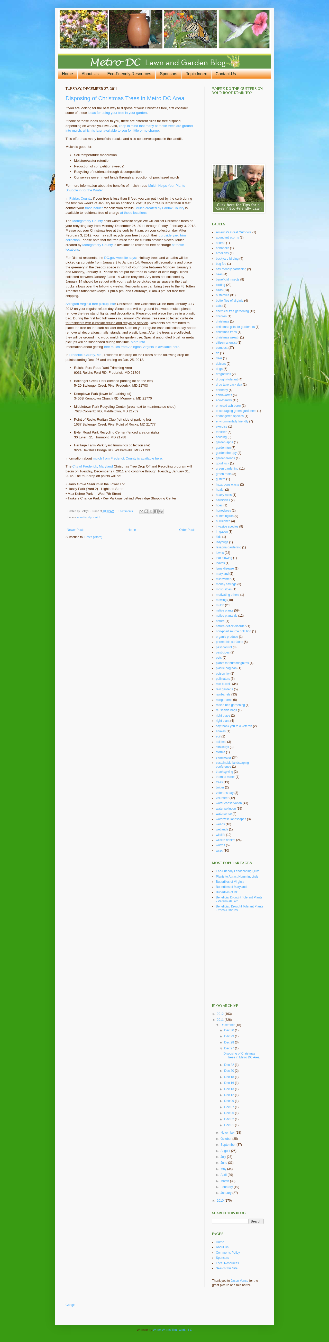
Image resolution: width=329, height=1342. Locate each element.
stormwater (223, 757)
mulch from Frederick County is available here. (128, 458)
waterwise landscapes (231, 819)
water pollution (226, 808)
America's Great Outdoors (233, 232)
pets (219, 657)
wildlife (220, 835)
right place (223, 715)
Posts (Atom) (93, 537)
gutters (220, 479)
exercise (221, 426)
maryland (222, 573)
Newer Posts (75, 530)
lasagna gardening (228, 547)
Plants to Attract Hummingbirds (237, 876)
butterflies (222, 295)
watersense (224, 814)
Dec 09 (229, 1101)
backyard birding (227, 258)
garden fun (223, 447)
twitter (220, 787)
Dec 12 (229, 1095)
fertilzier (221, 432)
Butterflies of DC (227, 892)
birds (219, 290)
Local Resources (227, 1263)
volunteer (222, 798)
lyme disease (225, 568)
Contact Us (226, 74)
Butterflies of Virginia (230, 882)
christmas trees (226, 332)
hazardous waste (227, 484)
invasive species (227, 526)
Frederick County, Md (85, 355)
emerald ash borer (228, 405)
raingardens (224, 700)
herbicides (223, 500)
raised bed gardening (230, 705)
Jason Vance (240, 1280)
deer (219, 358)
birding (220, 285)
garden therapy (226, 453)
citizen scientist (226, 342)
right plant (223, 721)
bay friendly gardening (231, 269)
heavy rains (224, 495)
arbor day (222, 253)
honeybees (223, 510)
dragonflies (223, 374)
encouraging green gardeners (236, 411)
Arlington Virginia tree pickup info (90, 304)
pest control (224, 647)
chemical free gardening (232, 311)
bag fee (221, 264)
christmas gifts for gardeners (235, 327)
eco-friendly (84, 517)
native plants (224, 610)
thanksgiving (224, 772)
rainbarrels (223, 694)
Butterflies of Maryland (231, 887)
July (224, 1157)
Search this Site (226, 1268)
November (228, 1132)
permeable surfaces (229, 642)
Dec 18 (229, 1077)
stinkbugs (222, 747)
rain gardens (224, 689)
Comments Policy (228, 1252)
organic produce (227, 637)
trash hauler (94, 208)
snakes (221, 731)
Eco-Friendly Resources (129, 74)
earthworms (224, 395)
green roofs (224, 474)
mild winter (223, 579)
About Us (90, 74)
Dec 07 (229, 1107)
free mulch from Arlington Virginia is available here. (142, 347)
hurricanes (223, 521)
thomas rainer (225, 777)
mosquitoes (224, 589)
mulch (96, 517)
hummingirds (225, 516)
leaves (220, 563)
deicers (221, 364)
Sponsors (168, 74)
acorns (220, 243)
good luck (222, 463)
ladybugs (222, 542)
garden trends (225, 458)
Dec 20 (229, 1071)
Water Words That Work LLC (172, 1330)
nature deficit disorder (230, 626)
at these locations (133, 213)
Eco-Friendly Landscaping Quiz (237, 871)
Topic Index (196, 74)
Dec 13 (229, 1089)
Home (67, 74)
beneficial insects (227, 279)
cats (219, 306)
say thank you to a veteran (234, 726)
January (226, 1193)
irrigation (222, 531)
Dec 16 (229, 1083)
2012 (221, 1014)
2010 (221, 1200)
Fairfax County (80, 198)
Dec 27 (229, 1048)
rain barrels (223, 684)
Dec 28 (229, 1042)
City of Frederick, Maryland (92, 466)
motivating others (227, 595)
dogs (219, 369)
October (226, 1139)
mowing (221, 600)
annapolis (222, 248)
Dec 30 (229, 1030)
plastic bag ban (226, 668)
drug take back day (229, 384)
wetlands (222, 829)
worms (220, 845)
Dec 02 (229, 1119)
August (226, 1151)
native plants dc (226, 615)
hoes (219, 505)
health (220, 489)
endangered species (230, 416)
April (224, 1175)
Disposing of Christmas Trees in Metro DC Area (125, 98)
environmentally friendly (232, 421)
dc (217, 353)
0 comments (125, 511)
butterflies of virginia (229, 300)
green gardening (227, 468)
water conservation (229, 803)
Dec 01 (229, 1125)
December (228, 1025)
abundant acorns (227, 237)
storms (220, 752)
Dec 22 (229, 1065)
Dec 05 (229, 1113)
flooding (221, 437)
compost (221, 348)
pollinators (223, 679)
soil (218, 736)
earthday (222, 390)
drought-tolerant (227, 379)
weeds (220, 824)
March (225, 1181)
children (221, 316)
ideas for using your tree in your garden (117, 113)
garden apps (224, 442)
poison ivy (223, 673)
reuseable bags (226, 710)
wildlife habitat (225, 840)
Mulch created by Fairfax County (159, 208)
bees (219, 274)
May (224, 1169)
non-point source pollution (233, 631)
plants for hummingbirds (232, 663)
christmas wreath (227, 337)
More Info (138, 342)
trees (219, 782)
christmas (222, 321)
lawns (220, 553)
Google (71, 1305)
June (224, 1163)
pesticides (223, 652)
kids (218, 537)
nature (220, 621)
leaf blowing (224, 558)
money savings (226, 584)
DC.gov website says (120, 258)
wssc (219, 850)
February (227, 1187)
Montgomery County (87, 221)
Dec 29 (229, 1036)
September (228, 1144)
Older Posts (187, 530)
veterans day (225, 793)
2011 (221, 1020)
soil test (221, 742)
